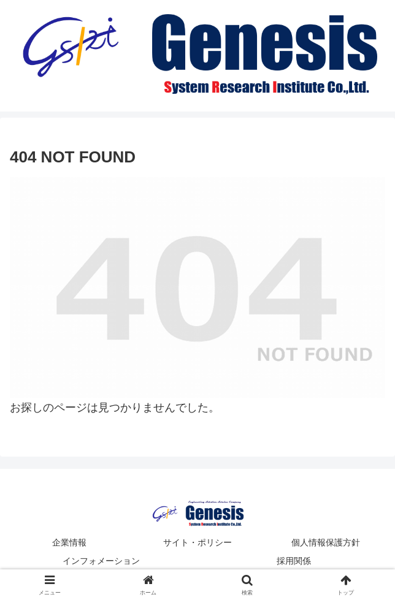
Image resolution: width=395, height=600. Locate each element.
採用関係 (294, 561)
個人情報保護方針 (325, 542)
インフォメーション (101, 561)
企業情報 (69, 542)
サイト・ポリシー (197, 542)
